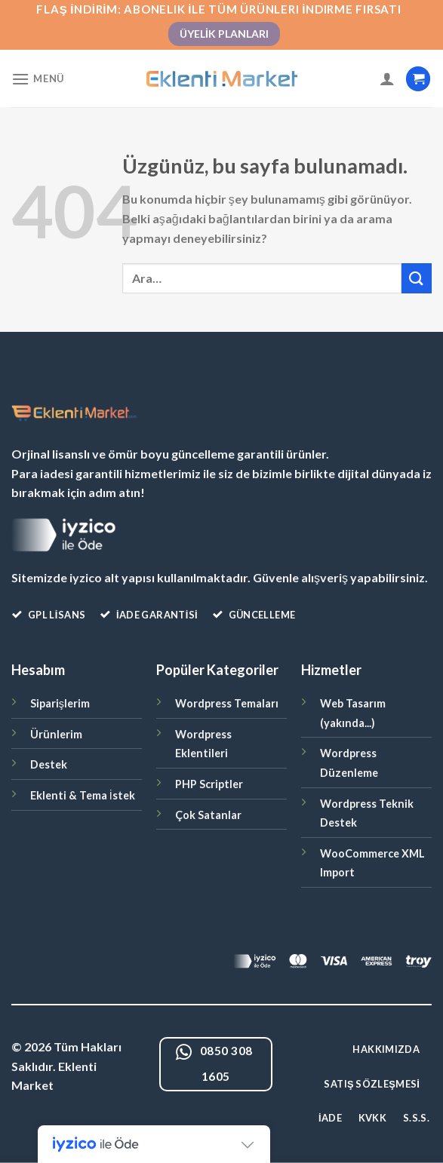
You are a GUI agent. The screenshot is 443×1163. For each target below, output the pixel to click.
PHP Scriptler (209, 784)
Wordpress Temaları (226, 703)
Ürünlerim (56, 734)
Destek (48, 764)
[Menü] (37, 78)
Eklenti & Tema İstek (82, 795)
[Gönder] (416, 278)
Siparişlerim (60, 703)
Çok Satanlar (208, 815)
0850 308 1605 (214, 1063)
